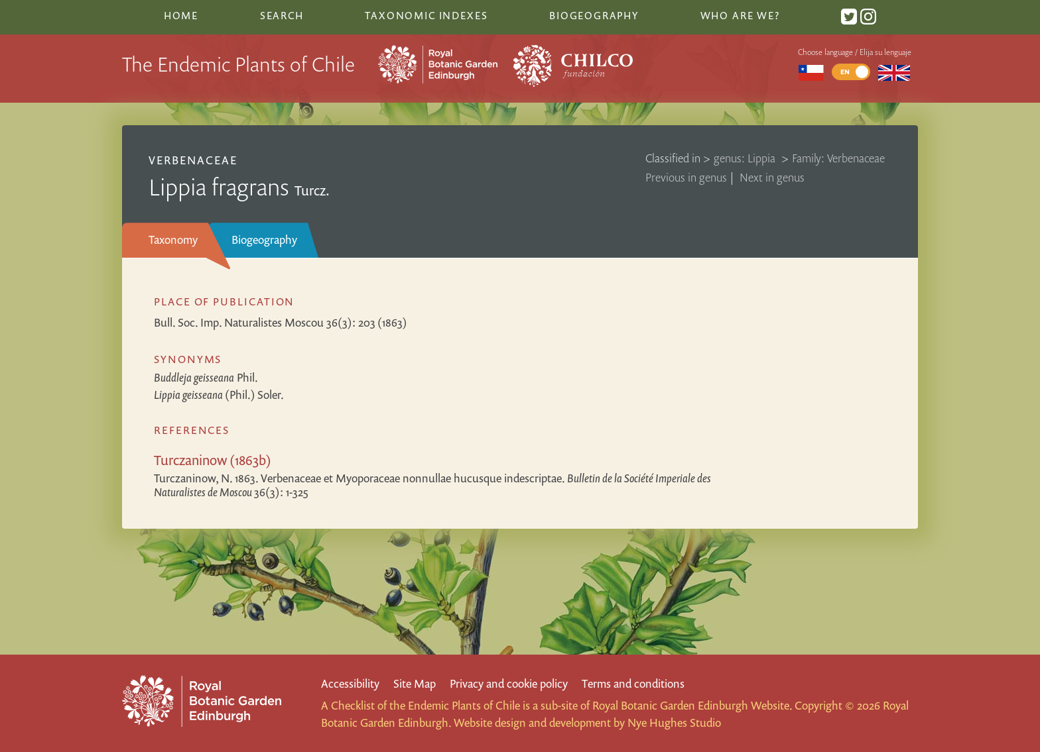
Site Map (414, 683)
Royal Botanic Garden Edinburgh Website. (692, 705)
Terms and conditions (633, 683)
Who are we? (740, 15)
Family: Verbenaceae (838, 158)
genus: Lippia (746, 158)
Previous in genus (686, 177)
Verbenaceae (193, 160)
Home (181, 15)
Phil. (206, 377)
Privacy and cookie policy (509, 683)
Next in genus (772, 177)
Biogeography (264, 239)
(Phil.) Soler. (219, 394)
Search (282, 15)
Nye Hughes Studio (674, 722)
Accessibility (350, 683)
